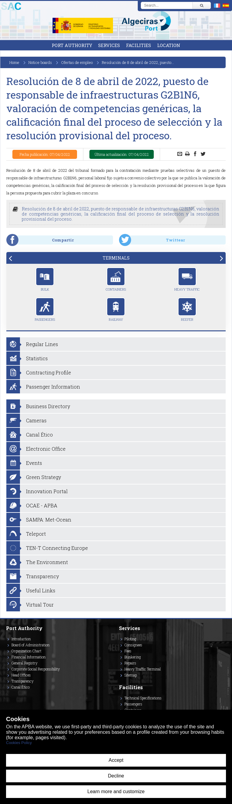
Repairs (130, 663)
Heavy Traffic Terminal (142, 669)
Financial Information (28, 656)
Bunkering (132, 656)
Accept (116, 760)
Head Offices (21, 675)
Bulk (45, 279)
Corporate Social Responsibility (35, 669)
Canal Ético (20, 687)
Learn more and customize (115, 791)
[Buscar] (201, 5)
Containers (116, 279)
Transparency (22, 681)
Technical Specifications (143, 697)
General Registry (24, 663)
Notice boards (40, 62)
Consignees (133, 644)
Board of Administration (30, 644)
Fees (127, 650)
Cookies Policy (19, 742)
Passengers (45, 309)
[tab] (116, 258)
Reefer (187, 309)
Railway (116, 309)
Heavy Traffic (187, 279)
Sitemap (130, 675)
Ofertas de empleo (77, 62)
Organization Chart (26, 650)
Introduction (21, 638)
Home (14, 62)
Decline (116, 775)
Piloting (130, 638)
